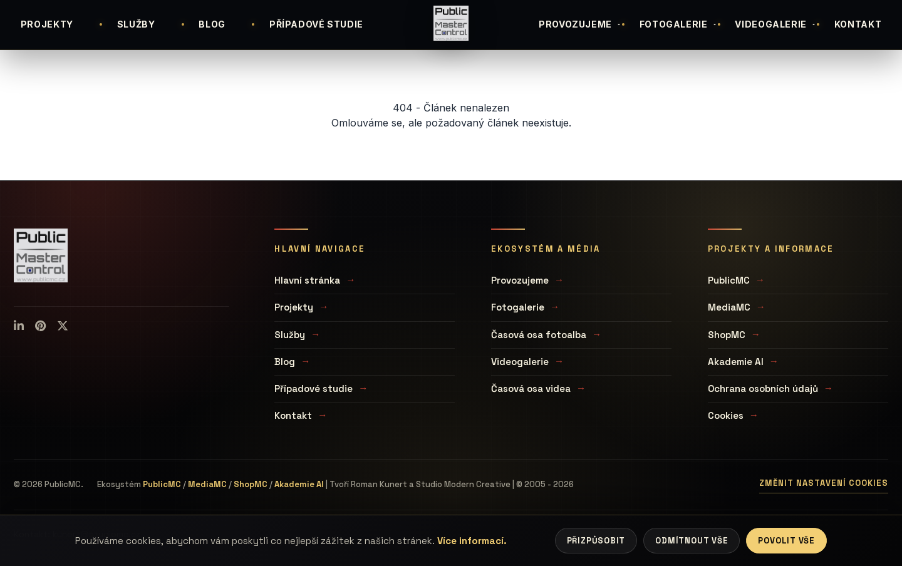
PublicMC (729, 280)
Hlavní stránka (307, 280)
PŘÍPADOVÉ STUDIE (316, 24)
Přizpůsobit (596, 540)
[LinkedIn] (19, 326)
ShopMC (726, 335)
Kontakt (293, 415)
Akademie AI (736, 362)
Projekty (293, 307)
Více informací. (472, 541)
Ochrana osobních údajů (763, 388)
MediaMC (729, 307)
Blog (284, 362)
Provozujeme (520, 280)
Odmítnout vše (691, 540)
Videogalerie (520, 362)
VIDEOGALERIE (776, 24)
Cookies (726, 415)
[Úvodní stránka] (451, 23)
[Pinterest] (40, 326)
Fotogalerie (517, 307)
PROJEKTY (47, 24)
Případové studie (313, 388)
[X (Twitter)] (62, 326)
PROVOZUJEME (580, 24)
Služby (289, 335)
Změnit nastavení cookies (823, 483)
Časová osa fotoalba (538, 335)
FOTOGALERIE (679, 24)
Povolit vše (786, 540)
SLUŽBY (136, 24)
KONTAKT (857, 24)
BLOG (212, 24)
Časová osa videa (531, 388)
